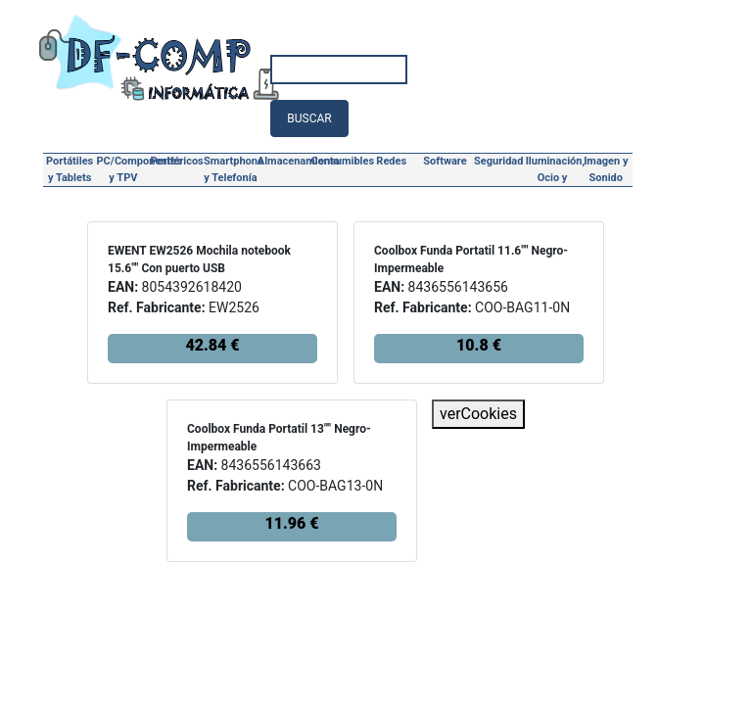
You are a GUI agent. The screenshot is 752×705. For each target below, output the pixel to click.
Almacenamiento (284, 161)
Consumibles (338, 161)
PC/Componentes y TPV (124, 169)
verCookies (478, 413)
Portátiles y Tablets (69, 169)
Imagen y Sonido (606, 169)
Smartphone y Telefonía (231, 169)
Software (444, 161)
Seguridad (498, 161)
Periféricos (177, 161)
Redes (391, 161)
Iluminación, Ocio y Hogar (553, 171)
